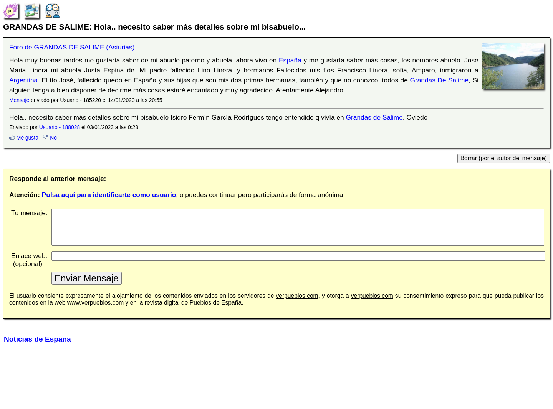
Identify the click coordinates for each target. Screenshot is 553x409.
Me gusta (23, 138)
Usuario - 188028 (59, 127)
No (50, 138)
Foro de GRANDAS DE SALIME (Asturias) (71, 47)
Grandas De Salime (439, 80)
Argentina (23, 80)
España (290, 60)
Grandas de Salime (374, 117)
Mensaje (19, 100)
